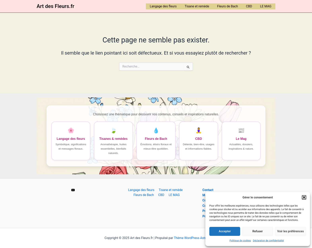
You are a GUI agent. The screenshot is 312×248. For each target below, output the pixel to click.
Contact (208, 190)
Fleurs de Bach (231, 6)
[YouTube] (73, 190)
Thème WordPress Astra (191, 238)
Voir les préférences (290, 231)
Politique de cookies (240, 240)
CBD (251, 6)
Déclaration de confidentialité (268, 240)
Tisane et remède (202, 6)
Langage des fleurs (170, 6)
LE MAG (266, 6)
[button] (304, 197)
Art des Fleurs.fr (55, 6)
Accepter (225, 231)
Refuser (257, 231)
